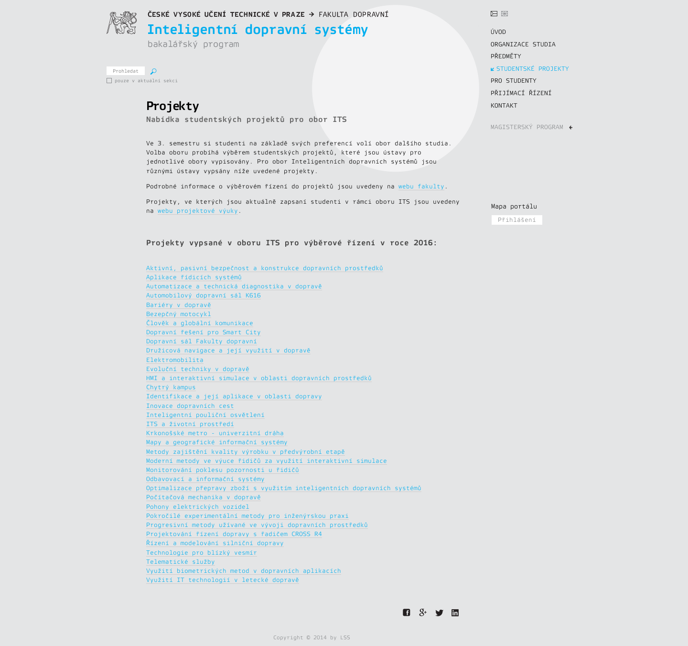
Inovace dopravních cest (190, 406)
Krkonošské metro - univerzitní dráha (215, 433)
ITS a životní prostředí (190, 424)
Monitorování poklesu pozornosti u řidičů (222, 470)
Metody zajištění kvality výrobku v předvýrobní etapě (245, 452)
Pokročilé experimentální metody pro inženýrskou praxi (247, 516)
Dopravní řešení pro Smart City (203, 332)
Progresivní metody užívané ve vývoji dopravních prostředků (257, 525)
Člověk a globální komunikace (199, 323)
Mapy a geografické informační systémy (217, 442)
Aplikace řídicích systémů (194, 277)
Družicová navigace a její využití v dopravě (228, 350)
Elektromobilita (175, 360)
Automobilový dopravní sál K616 (203, 295)
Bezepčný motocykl (178, 314)
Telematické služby (180, 561)
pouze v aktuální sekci (110, 80)
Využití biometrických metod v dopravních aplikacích (243, 571)
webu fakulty (421, 186)
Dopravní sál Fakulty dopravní (201, 341)
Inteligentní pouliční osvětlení (205, 415)
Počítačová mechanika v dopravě (203, 497)
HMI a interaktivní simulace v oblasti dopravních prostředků (259, 378)
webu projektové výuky (198, 211)
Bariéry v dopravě (178, 305)
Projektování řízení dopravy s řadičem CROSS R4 (234, 534)
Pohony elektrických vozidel (197, 507)
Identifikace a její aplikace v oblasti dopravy (234, 396)
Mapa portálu (514, 206)
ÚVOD (498, 32)
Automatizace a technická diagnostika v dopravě (234, 286)
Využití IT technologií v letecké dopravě (222, 580)
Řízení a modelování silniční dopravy (215, 543)
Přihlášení (517, 220)
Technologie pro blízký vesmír (201, 552)
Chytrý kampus (171, 387)
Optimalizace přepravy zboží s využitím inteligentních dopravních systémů (283, 488)
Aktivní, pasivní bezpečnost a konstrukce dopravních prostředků (264, 268)
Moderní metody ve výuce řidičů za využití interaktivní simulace (266, 461)
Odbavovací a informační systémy (205, 479)
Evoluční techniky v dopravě (197, 369)
